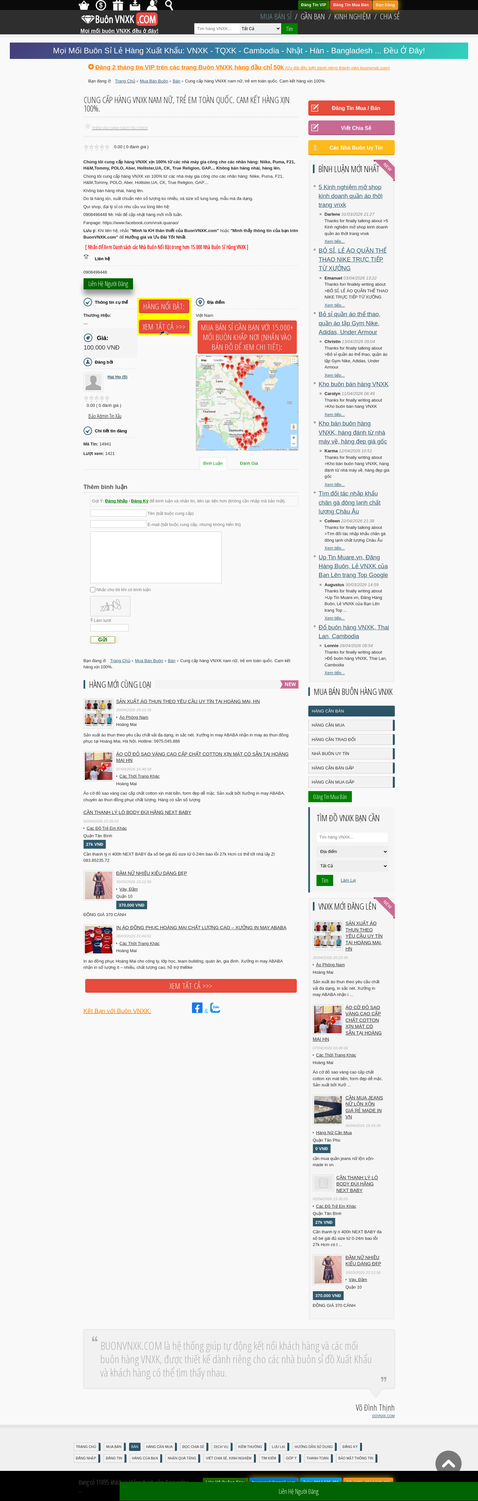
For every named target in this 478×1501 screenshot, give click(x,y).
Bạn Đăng (385, 5)
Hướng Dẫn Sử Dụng (314, 1447)
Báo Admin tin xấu (105, 416)
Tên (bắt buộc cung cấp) (170, 513)
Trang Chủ (86, 1447)
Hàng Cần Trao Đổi (334, 739)
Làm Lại (348, 880)
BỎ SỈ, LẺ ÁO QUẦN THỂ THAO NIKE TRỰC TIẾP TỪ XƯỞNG (353, 259)
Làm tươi (102, 620)
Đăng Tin (114, 1458)
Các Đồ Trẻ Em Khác (107, 828)
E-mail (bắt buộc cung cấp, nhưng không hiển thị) (194, 524)
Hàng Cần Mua (328, 725)
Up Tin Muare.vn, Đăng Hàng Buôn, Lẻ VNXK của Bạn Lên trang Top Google (353, 566)
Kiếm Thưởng (250, 1447)
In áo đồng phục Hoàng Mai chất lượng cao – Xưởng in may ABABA (201, 927)
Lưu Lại (278, 1447)
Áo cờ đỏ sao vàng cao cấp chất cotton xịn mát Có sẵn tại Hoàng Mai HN (202, 757)
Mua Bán (114, 1447)
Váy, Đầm (129, 889)
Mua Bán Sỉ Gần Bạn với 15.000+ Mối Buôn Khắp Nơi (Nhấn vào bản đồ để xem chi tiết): (247, 337)
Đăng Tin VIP (313, 5)
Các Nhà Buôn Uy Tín (356, 148)
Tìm (289, 29)
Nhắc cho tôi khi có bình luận (123, 589)
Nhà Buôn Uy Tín (330, 753)
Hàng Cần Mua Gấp (333, 782)
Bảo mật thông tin (355, 1458)
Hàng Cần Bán (328, 711)
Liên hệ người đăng (108, 285)
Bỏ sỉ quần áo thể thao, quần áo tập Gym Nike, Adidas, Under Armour (350, 323)
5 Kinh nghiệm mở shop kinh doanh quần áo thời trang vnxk (351, 196)
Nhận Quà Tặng (182, 1458)
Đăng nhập (86, 1458)
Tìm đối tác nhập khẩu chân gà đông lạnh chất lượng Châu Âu (350, 502)
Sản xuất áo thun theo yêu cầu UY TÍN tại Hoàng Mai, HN (188, 701)
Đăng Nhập (116, 500)
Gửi (102, 639)
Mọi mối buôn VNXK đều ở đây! (119, 28)
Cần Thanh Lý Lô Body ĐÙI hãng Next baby (137, 812)
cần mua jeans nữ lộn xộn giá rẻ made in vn (364, 1107)
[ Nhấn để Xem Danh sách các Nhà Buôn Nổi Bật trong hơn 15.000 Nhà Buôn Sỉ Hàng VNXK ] (166, 247)
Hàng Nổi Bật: (163, 306)
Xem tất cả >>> (164, 327)
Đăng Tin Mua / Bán (356, 108)
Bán (134, 1447)
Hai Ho (117, 376)
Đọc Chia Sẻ (193, 1447)
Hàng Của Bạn (145, 1458)
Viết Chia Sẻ (356, 128)
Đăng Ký (139, 500)
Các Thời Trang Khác (140, 776)
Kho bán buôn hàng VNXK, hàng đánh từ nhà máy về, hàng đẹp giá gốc (353, 432)
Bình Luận (213, 463)
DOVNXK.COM (383, 1416)
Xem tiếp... (335, 241)
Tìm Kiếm (268, 1458)
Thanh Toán (318, 1458)
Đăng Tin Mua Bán (351, 5)
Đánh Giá (249, 463)
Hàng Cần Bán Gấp (333, 768)
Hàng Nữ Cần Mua (334, 1132)
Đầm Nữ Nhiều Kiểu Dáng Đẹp (151, 873)
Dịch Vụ (221, 1447)
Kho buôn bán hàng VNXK (354, 384)
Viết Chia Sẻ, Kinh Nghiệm (228, 1458)
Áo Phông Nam (134, 717)
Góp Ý (291, 1458)
